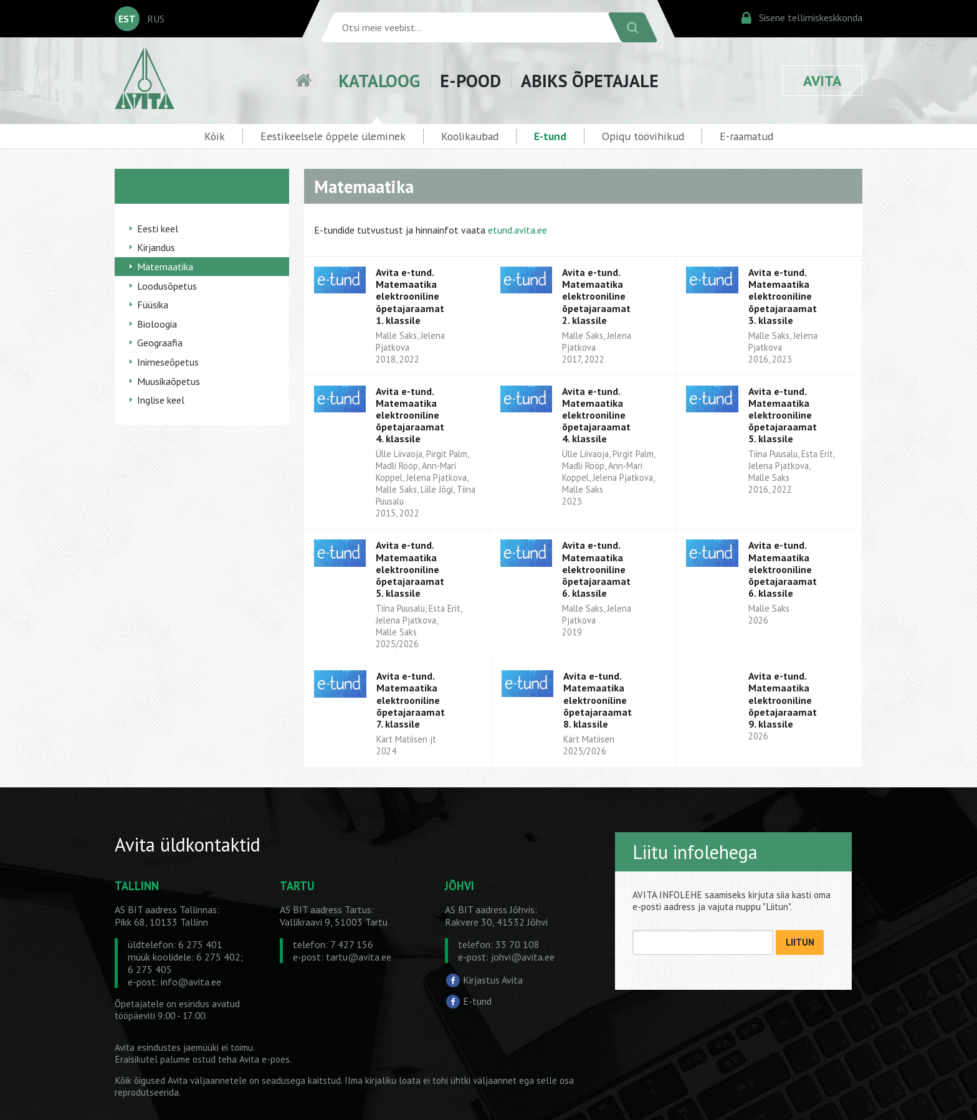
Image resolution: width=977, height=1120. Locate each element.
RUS (155, 18)
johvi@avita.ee (523, 957)
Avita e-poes (264, 1059)
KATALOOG (379, 80)
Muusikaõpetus (168, 381)
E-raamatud (746, 136)
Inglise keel (160, 400)
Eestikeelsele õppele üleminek (333, 136)
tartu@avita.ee (358, 957)
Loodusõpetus (167, 286)
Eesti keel (157, 228)
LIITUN (800, 942)
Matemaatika (165, 266)
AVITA (822, 80)
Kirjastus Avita (493, 980)
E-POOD (470, 80)
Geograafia (160, 342)
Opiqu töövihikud (643, 136)
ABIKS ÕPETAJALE (590, 80)
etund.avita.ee (517, 230)
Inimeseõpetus (168, 362)
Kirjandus (156, 247)
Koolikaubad (469, 136)
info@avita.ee (191, 981)
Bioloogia (157, 324)
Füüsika (152, 304)
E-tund (550, 136)
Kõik (214, 136)
